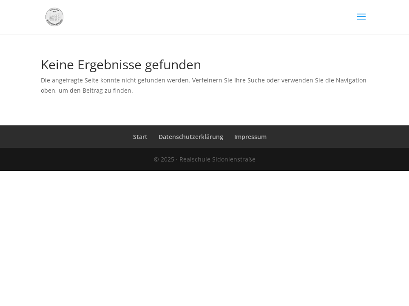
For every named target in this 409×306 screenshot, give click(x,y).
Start (140, 137)
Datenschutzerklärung (191, 137)
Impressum (250, 137)
